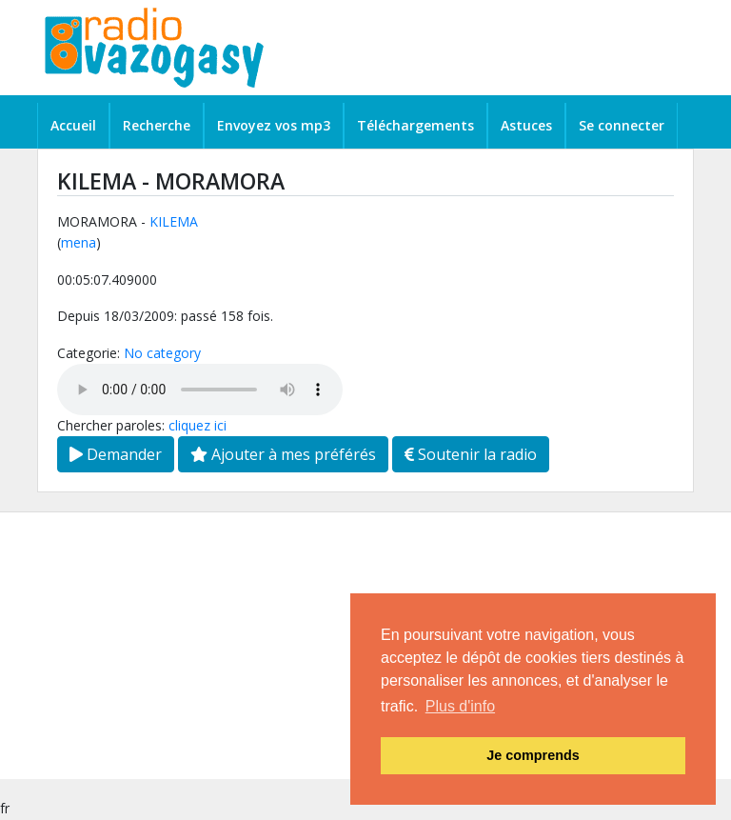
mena (78, 242)
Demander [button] (115, 454)
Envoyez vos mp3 (273, 125)
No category (162, 353)
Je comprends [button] (533, 755)
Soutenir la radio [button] (471, 454)
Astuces (526, 125)
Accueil (73, 125)
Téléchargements (415, 125)
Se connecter (621, 125)
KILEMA (173, 221)
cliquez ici (197, 425)
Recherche (156, 125)
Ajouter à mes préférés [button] (283, 454)
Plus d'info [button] (460, 706)
